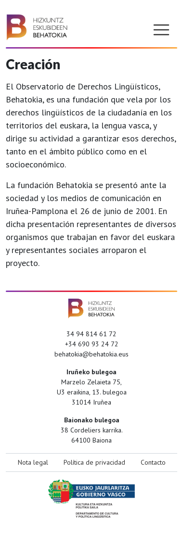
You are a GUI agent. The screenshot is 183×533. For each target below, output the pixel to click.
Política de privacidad (94, 462)
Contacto (153, 462)
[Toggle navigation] (161, 30)
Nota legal (33, 462)
